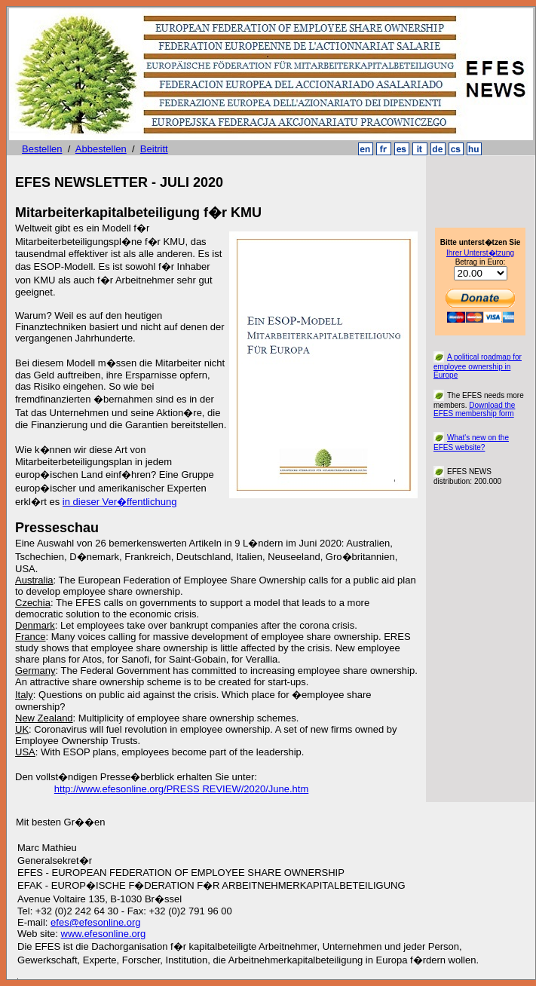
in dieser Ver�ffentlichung (120, 501)
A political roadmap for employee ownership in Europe (477, 366)
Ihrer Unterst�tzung (480, 253)
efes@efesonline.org (95, 922)
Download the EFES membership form (474, 409)
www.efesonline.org (103, 933)
